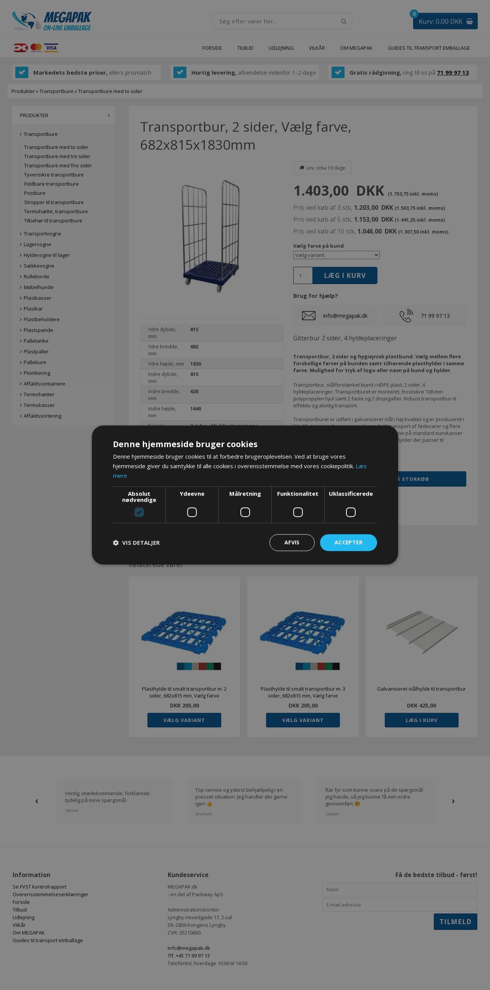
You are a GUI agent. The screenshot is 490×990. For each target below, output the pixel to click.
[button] (136, 542)
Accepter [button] (348, 542)
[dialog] (245, 495)
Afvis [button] (291, 542)
